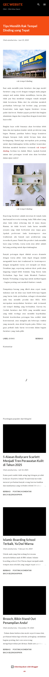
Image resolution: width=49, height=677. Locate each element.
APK (25, 671)
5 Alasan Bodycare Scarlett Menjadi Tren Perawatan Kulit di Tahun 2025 (23, 461)
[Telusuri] (38, 4)
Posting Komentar (22, 491)
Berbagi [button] (39, 338)
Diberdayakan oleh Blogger (24, 667)
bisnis (12, 338)
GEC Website (13, 4)
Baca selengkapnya (12, 495)
